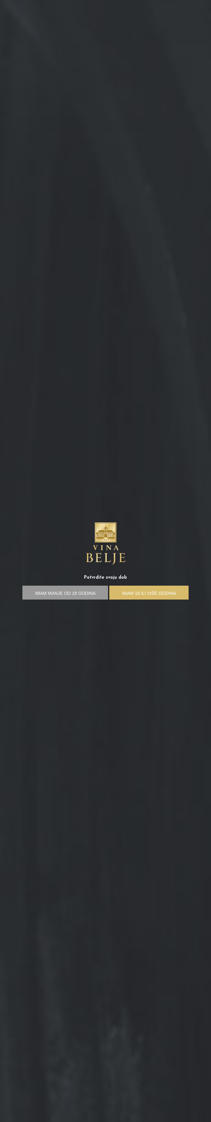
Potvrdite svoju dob (105, 577)
